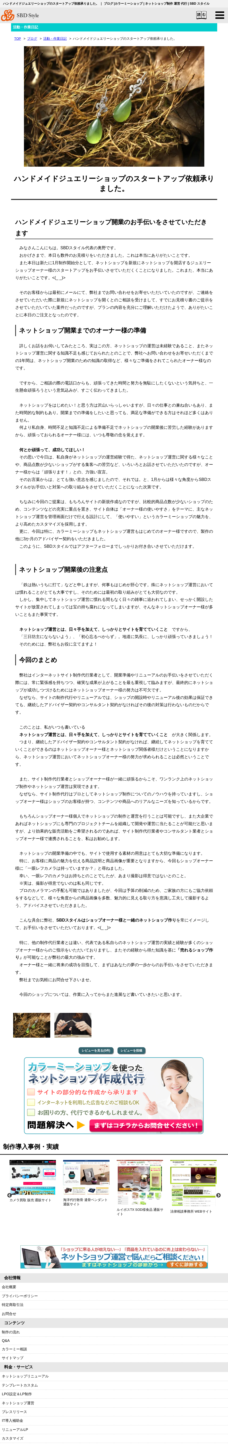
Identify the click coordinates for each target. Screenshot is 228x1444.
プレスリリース (14, 1412)
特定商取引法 (12, 1305)
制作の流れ (11, 1332)
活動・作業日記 (55, 39)
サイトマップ (12, 1358)
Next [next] (218, 1195)
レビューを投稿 (131, 1050)
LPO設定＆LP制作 (17, 1394)
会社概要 (9, 1287)
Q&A (6, 1341)
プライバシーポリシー (20, 1296)
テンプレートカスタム (20, 1385)
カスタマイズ (12, 1439)
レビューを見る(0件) (96, 1050)
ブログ (32, 39)
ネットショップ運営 (18, 1403)
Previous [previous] (9, 1195)
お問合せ (9, 1314)
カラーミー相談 (14, 1349)
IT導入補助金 (12, 1421)
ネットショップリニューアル (25, 1376)
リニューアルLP (15, 1429)
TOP (17, 39)
